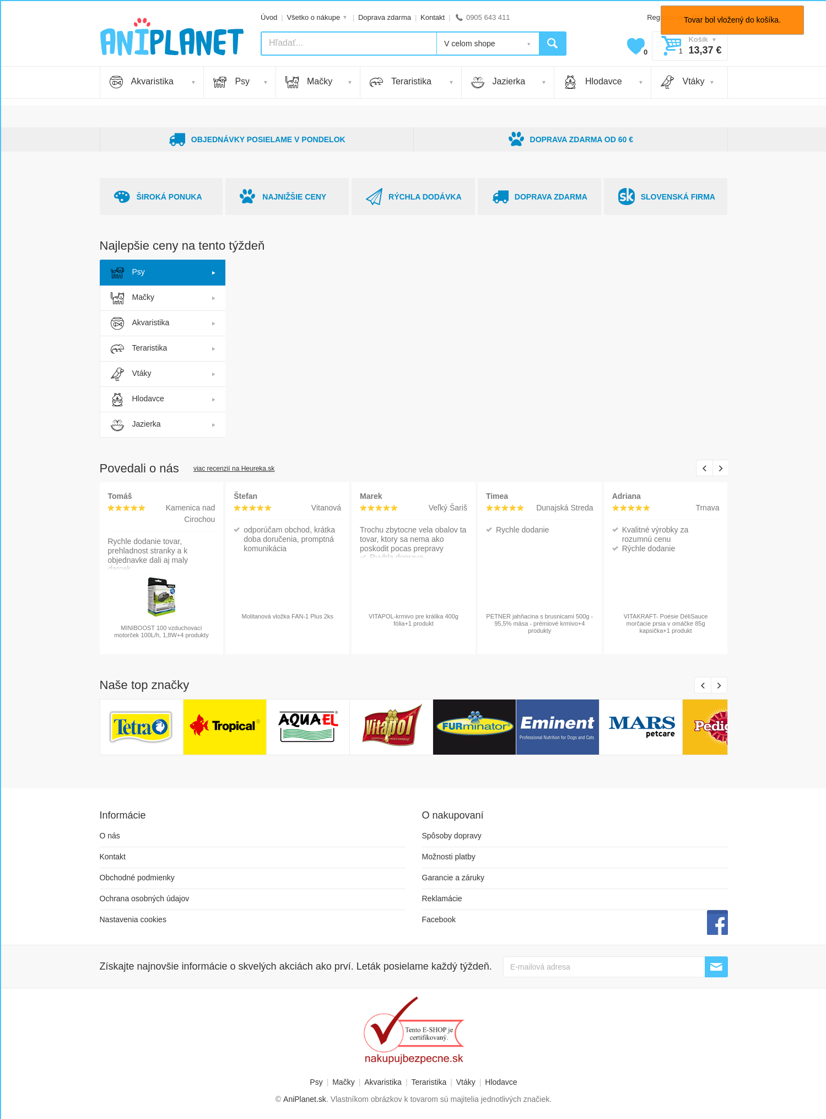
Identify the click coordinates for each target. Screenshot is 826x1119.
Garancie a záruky (453, 877)
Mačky (308, 82)
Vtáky (682, 82)
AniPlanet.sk (304, 1099)
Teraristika (400, 82)
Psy (231, 82)
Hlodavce (593, 82)
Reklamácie (442, 898)
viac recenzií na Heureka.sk (233, 468)
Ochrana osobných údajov (145, 898)
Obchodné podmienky (137, 877)
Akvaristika (142, 82)
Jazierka (498, 82)
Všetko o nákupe (313, 17)
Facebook (439, 919)
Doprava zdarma (384, 17)
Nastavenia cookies (133, 919)
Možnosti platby (449, 856)
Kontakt (432, 17)
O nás (110, 835)
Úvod (269, 17)
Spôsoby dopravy (452, 835)
